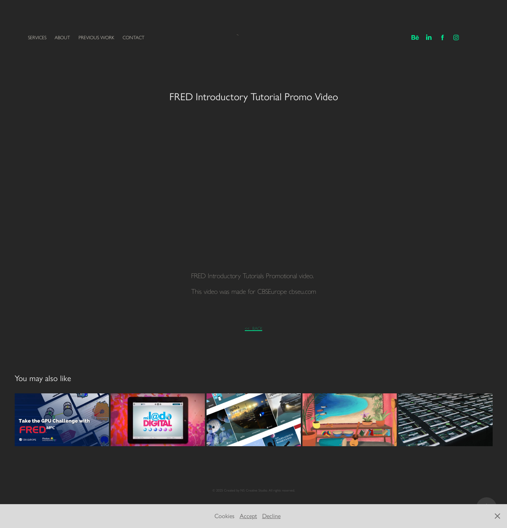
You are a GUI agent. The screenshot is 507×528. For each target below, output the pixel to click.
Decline (271, 516)
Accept (248, 516)
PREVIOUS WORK (96, 38)
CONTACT (133, 38)
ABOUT (62, 38)
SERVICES (37, 38)
